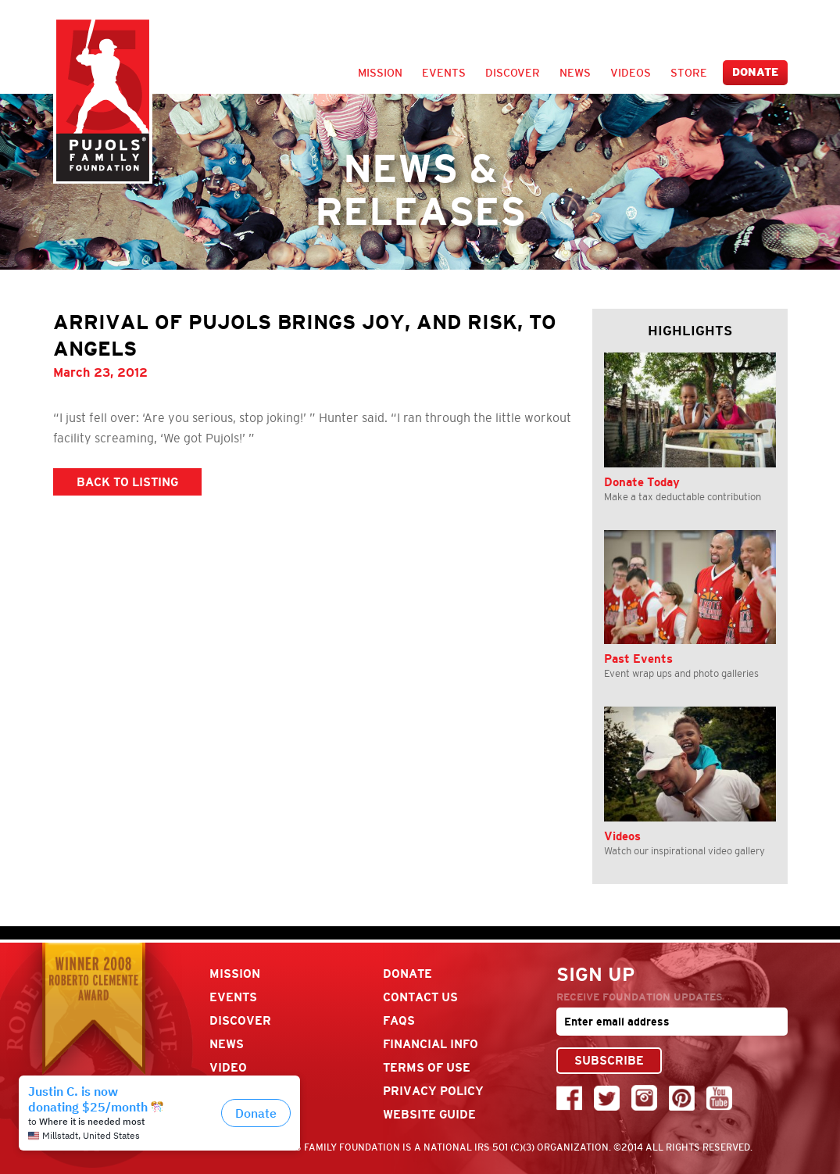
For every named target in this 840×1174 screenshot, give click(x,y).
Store (688, 72)
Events (444, 72)
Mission (380, 72)
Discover (512, 72)
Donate (755, 72)
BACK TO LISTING (127, 482)
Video (228, 1067)
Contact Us (420, 997)
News (575, 72)
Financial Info (430, 1044)
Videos (630, 72)
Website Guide (429, 1114)
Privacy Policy (433, 1090)
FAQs (399, 1020)
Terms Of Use (426, 1067)
